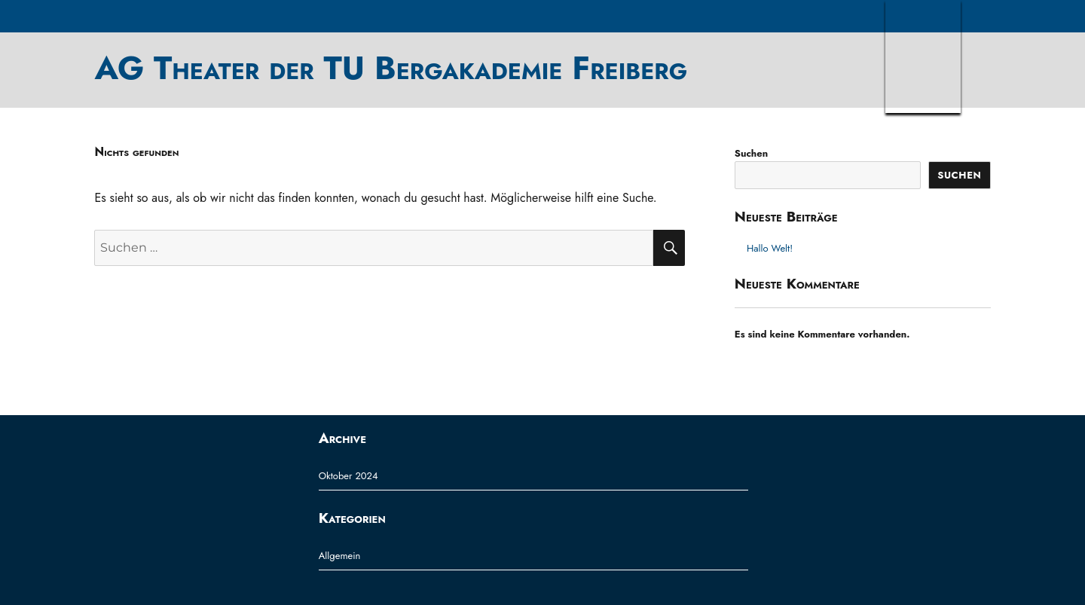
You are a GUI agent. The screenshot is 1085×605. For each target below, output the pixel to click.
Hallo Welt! (770, 248)
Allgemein (340, 555)
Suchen (751, 153)
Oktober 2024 (348, 476)
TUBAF (923, 56)
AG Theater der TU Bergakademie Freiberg (390, 67)
